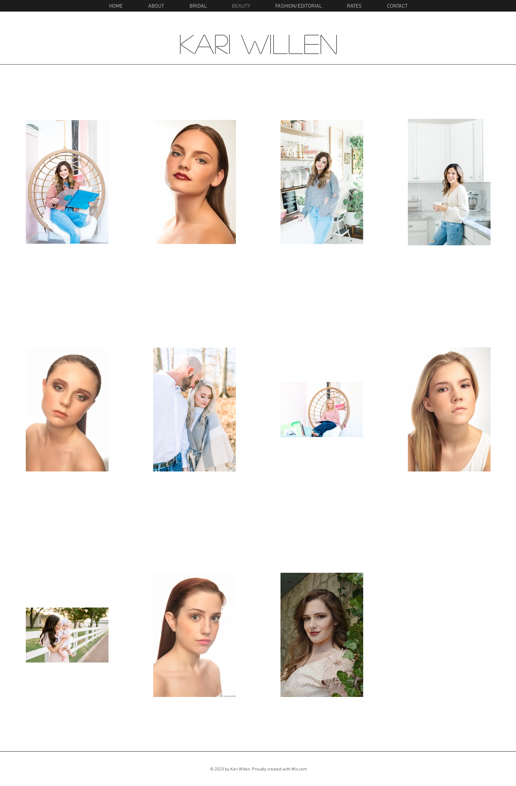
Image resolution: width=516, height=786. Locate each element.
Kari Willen (258, 43)
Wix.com (299, 769)
